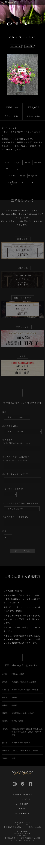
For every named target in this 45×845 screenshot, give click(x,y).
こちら (35, 224)
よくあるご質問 (22, 804)
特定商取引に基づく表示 (22, 794)
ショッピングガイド (22, 799)
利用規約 (22, 808)
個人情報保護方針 (22, 813)
